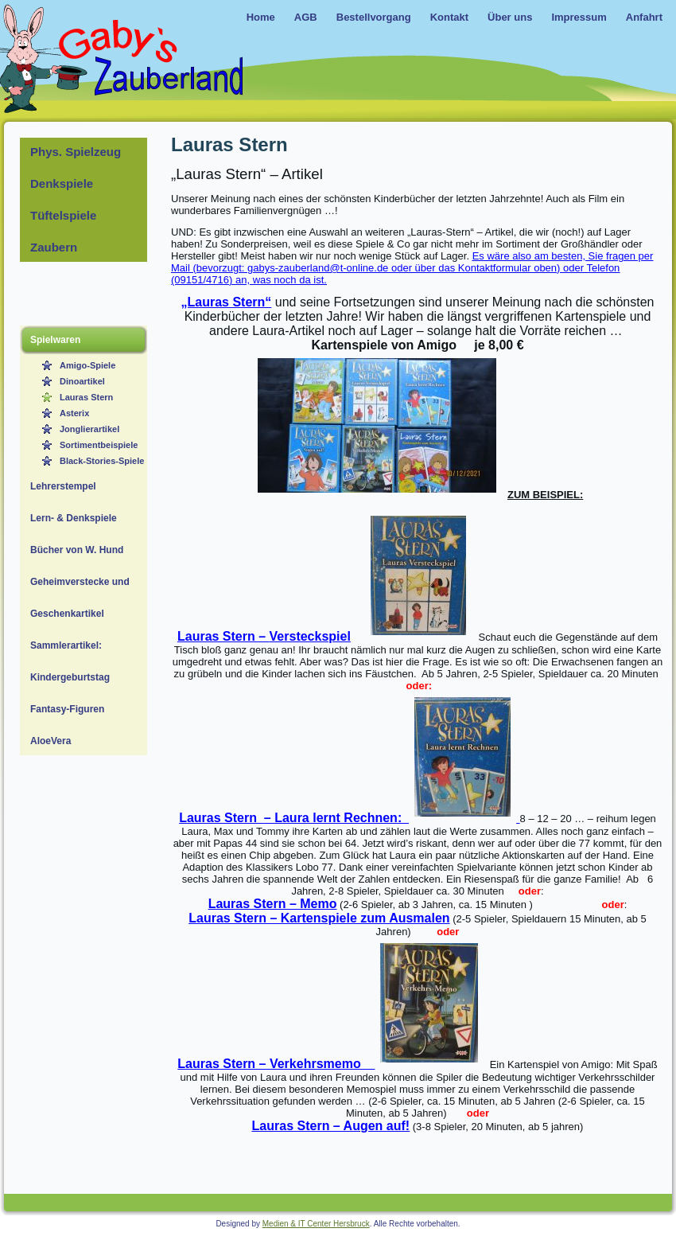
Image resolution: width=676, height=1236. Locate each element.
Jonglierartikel (89, 429)
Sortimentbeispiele (99, 445)
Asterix (74, 413)
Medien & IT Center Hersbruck (316, 1223)
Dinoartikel (82, 381)
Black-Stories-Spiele (102, 461)
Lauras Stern (86, 397)
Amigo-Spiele (87, 365)
